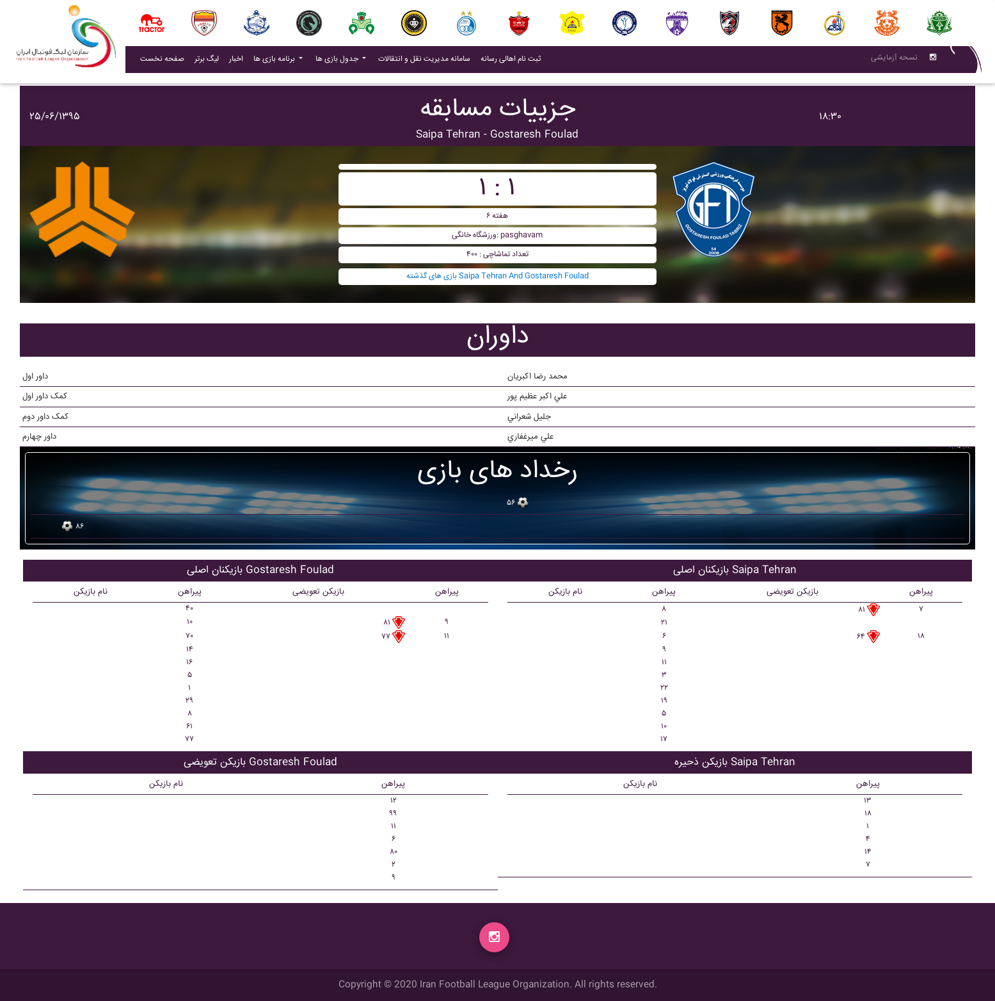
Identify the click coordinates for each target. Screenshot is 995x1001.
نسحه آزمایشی (894, 60)
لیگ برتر (207, 62)
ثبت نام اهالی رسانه (513, 61)
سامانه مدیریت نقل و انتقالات (426, 61)
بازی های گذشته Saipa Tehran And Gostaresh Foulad (497, 276)
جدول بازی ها (337, 62)
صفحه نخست (162, 62)
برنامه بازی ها (275, 62)
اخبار (238, 61)
